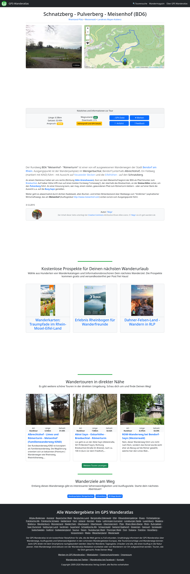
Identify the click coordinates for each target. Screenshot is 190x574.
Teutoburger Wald (96, 530)
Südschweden (38, 530)
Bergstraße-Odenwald (101, 518)
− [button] (87, 32)
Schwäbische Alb (89, 527)
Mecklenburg (43, 524)
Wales (87, 533)
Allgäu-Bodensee (37, 518)
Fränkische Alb (32, 521)
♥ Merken (139, 117)
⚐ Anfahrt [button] (119, 123)
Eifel (115, 518)
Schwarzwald (104, 527)
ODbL (161, 67)
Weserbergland (99, 533)
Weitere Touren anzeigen (95, 465)
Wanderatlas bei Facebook (102, 559)
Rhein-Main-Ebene (133, 524)
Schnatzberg (101, 496)
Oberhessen (96, 524)
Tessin (83, 530)
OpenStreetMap (154, 67)
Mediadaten (92, 554)
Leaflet (138, 67)
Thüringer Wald (114, 530)
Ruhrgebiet (156, 524)
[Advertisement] (124, 87)
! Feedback (139, 123)
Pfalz (121, 524)
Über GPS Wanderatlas (177, 3)
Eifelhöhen (111, 174)
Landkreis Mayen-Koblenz (109, 19)
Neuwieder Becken (84, 174)
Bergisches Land (81, 518)
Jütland (82, 521)
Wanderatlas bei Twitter (77, 559)
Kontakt (120, 559)
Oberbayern (83, 524)
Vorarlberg (152, 530)
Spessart (146, 527)
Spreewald (156, 527)
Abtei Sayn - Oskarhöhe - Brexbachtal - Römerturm (90, 436)
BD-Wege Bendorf (115, 496)
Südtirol (49, 530)
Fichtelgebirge (153, 518)
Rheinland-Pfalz (76, 19)
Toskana (132, 530)
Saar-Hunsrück (34, 527)
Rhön (146, 524)
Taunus (75, 530)
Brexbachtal (31, 183)
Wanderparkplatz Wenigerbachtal (80, 496)
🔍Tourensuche (140, 3)
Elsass (142, 518)
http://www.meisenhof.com (86, 197)
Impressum (126, 554)
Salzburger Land (50, 527)
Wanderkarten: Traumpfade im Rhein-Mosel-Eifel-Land (47, 324)
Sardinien (64, 527)
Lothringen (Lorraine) (112, 521)
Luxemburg (148, 521)
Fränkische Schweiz (50, 521)
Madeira (159, 521)
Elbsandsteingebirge (128, 518)
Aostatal (50, 518)
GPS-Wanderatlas (19, 3)
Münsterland (57, 524)
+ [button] (87, 28)
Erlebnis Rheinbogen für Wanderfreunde (95, 322)
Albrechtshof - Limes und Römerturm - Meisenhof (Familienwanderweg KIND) (45, 438)
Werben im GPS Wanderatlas (71, 554)
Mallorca (32, 524)
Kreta (98, 521)
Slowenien (135, 527)
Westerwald (90, 19)
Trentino (142, 530)
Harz (75, 521)
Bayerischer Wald (64, 518)
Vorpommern (77, 533)
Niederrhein (70, 524)
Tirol (125, 530)
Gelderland (66, 521)
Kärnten (90, 521)
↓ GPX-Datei (119, 117)
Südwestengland (63, 530)
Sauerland (75, 527)
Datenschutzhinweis (109, 554)
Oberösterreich (111, 524)
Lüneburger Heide (132, 521)
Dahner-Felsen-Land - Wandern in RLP (142, 322)
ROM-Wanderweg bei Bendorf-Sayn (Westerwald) (141, 436)
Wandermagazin (156, 3)
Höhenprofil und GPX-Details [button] (89, 123)
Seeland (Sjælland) (120, 527)
